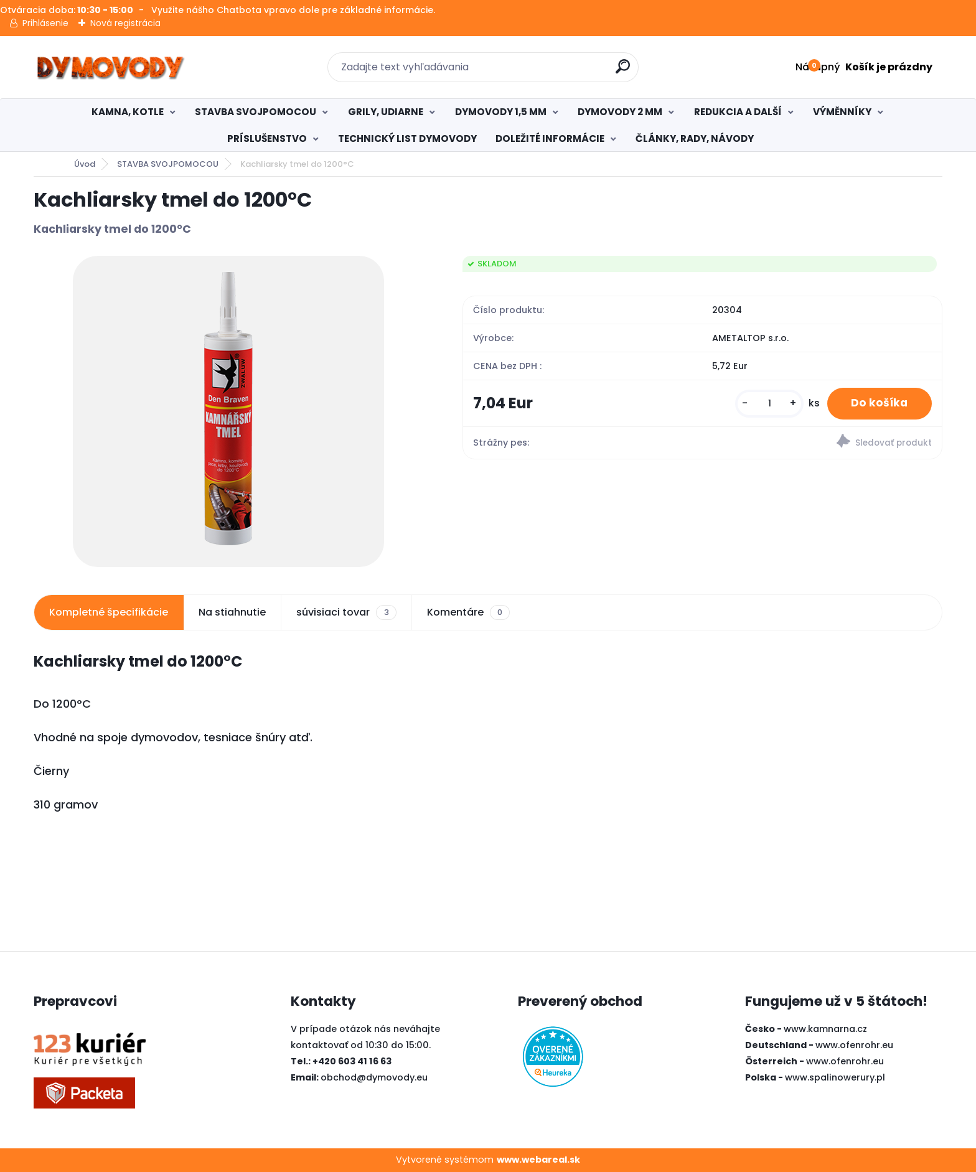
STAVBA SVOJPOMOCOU (255, 111)
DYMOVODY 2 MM (620, 111)
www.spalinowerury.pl (835, 1077)
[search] (623, 71)
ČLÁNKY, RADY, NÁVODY (695, 138)
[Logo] (110, 67)
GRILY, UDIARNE (385, 111)
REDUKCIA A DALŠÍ (738, 111)
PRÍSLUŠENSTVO (267, 138)
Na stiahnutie (232, 612)
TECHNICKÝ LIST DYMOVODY (407, 138)
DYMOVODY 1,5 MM (501, 111)
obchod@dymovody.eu (374, 1077)
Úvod (84, 164)
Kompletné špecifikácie (108, 612)
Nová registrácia (125, 23)
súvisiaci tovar (346, 612)
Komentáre (468, 612)
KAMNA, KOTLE (128, 111)
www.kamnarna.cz (825, 1029)
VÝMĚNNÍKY (842, 111)
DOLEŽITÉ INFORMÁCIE (549, 138)
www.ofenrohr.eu (854, 1045)
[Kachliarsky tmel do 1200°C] (228, 411)
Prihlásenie (45, 23)
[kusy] (767, 404)
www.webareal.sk (538, 1159)
